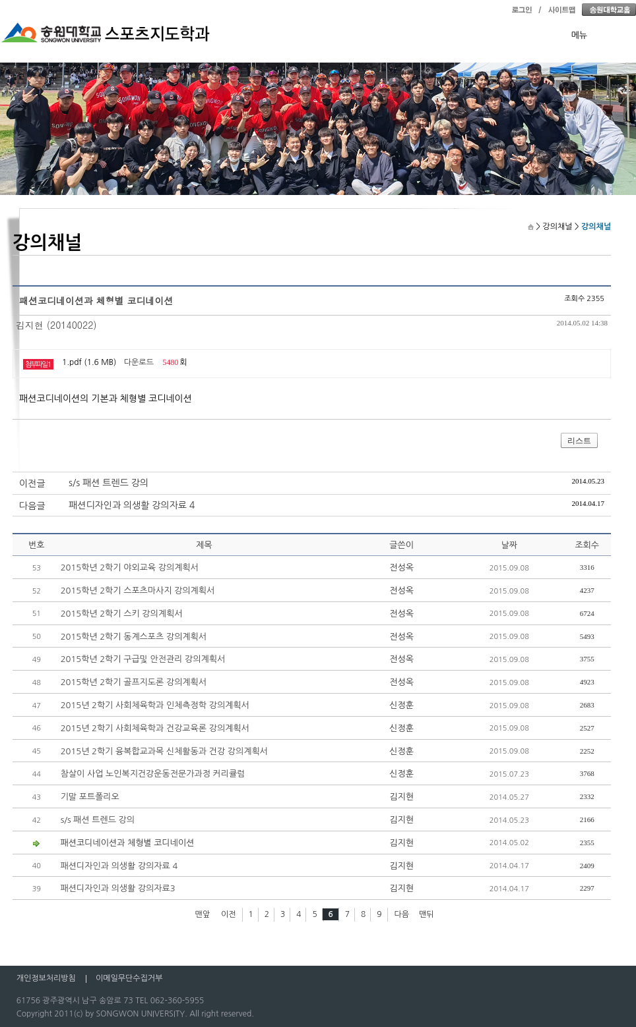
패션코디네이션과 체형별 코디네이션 (128, 843)
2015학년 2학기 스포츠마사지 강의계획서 (138, 590)
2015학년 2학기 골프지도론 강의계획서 (134, 682)
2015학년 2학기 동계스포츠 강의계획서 (134, 636)
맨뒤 (426, 914)
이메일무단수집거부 (129, 978)
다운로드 (139, 362)
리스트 (579, 440)
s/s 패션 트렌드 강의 (108, 482)
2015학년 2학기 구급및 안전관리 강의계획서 (143, 659)
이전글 (32, 483)
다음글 (32, 506)
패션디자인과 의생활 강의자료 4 (132, 505)
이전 (228, 914)
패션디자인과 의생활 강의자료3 (118, 888)
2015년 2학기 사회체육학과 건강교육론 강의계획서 (155, 728)
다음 (401, 914)
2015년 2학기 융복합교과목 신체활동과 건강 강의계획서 (164, 751)
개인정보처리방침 (46, 978)
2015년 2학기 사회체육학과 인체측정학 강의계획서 (155, 705)
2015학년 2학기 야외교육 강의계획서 (130, 567)
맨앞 (202, 914)
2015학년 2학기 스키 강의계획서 (122, 613)
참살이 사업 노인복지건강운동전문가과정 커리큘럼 (153, 773)
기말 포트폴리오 (90, 796)
